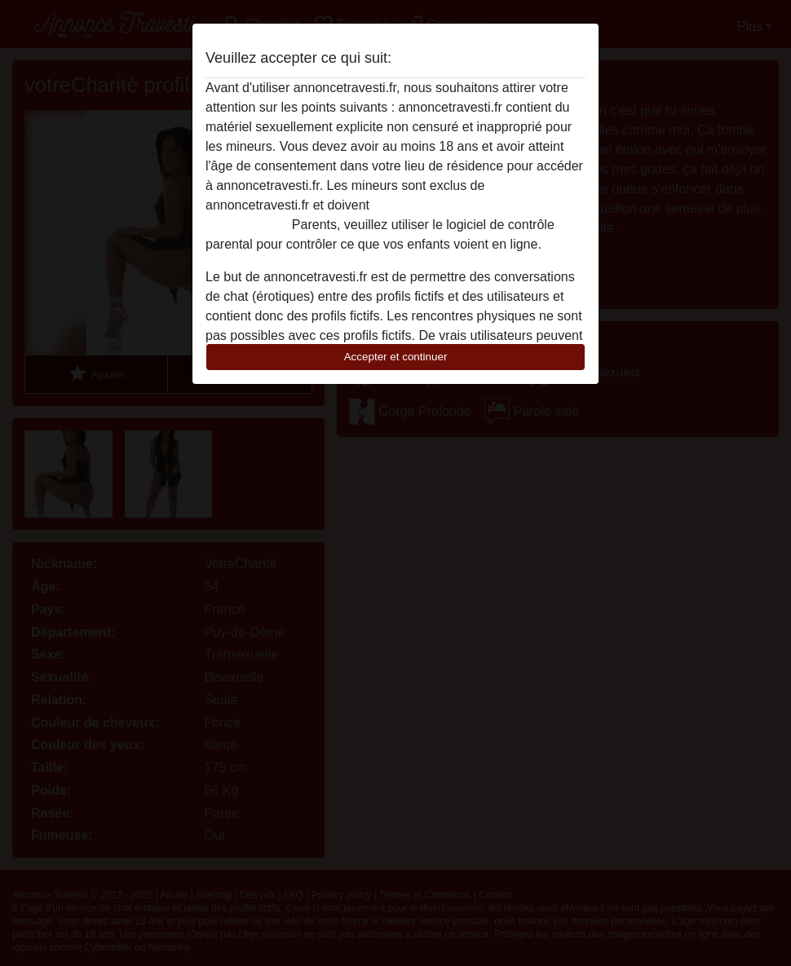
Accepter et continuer (396, 357)
